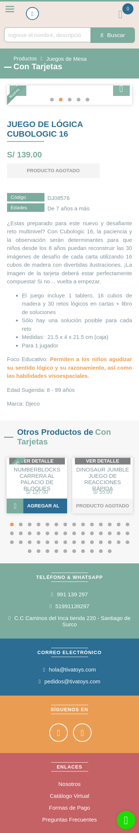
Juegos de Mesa (65, 58)
